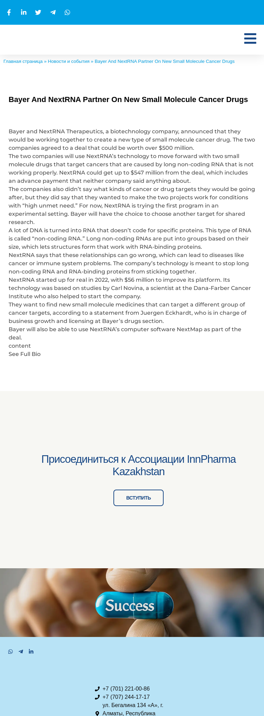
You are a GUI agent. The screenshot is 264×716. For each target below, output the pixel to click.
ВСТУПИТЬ (141, 534)
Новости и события (68, 61)
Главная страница (23, 61)
